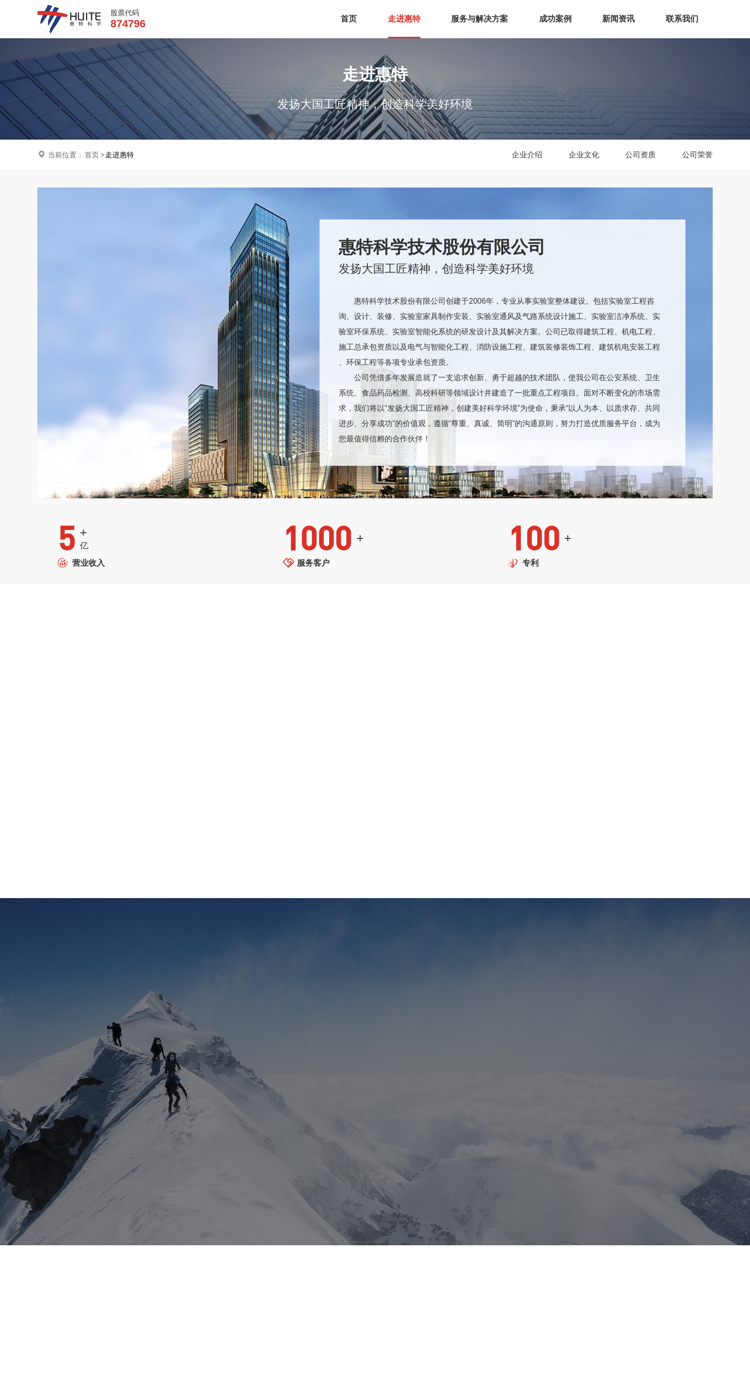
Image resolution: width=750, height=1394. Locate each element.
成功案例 (555, 18)
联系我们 (682, 18)
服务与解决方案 (479, 18)
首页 (349, 18)
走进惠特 (404, 18)
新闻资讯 (618, 18)
